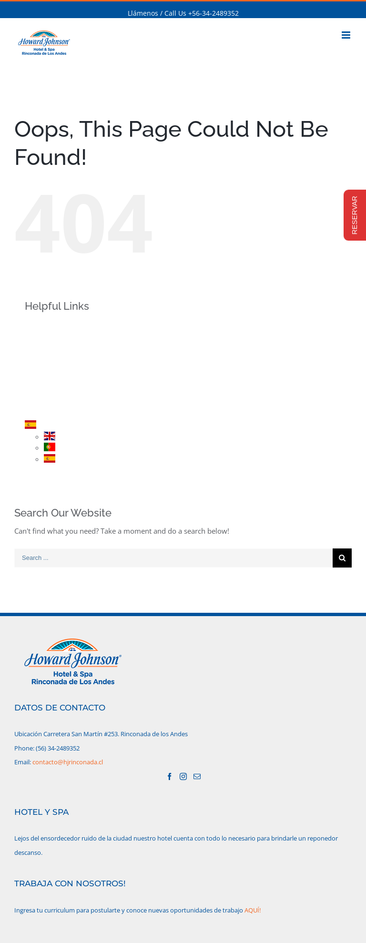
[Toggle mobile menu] (347, 35)
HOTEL (51, 342)
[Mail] (197, 776)
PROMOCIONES (65, 376)
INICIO (51, 326)
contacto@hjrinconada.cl (67, 762)
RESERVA (55, 392)
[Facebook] (169, 776)
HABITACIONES (64, 359)
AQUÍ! (252, 910)
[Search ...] (173, 558)
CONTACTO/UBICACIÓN (78, 409)
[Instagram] (183, 776)
